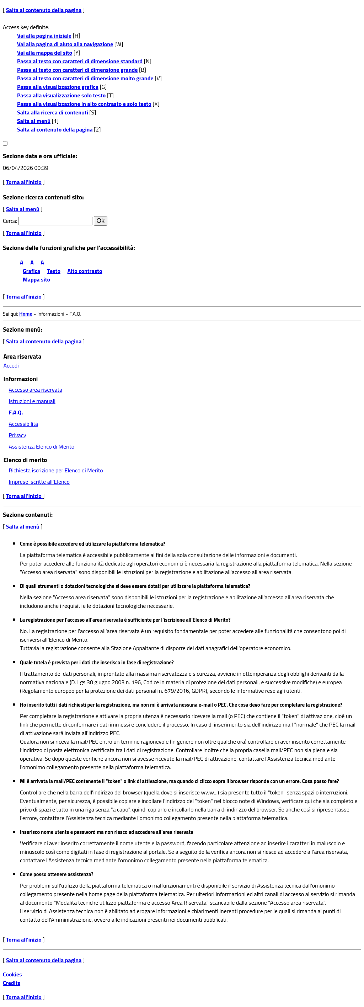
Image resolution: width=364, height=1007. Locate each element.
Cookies (12, 974)
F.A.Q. (16, 412)
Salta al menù (33, 121)
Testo (53, 271)
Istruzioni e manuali (32, 401)
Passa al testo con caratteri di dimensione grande (77, 69)
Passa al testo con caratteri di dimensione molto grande (85, 78)
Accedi (11, 365)
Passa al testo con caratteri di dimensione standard (80, 61)
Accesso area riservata (35, 389)
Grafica (31, 271)
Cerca (9, 220)
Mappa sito (36, 279)
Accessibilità (23, 423)
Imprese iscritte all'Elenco (39, 481)
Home (25, 314)
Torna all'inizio (24, 182)
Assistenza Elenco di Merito (42, 446)
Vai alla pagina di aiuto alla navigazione (65, 44)
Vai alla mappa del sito (44, 52)
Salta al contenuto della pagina (44, 10)
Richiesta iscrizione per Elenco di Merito (56, 470)
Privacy (17, 435)
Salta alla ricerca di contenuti (52, 112)
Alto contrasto (85, 271)
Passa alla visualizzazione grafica (57, 86)
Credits (11, 983)
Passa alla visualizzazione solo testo (61, 95)
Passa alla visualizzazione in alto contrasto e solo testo (84, 104)
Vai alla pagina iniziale (44, 35)
